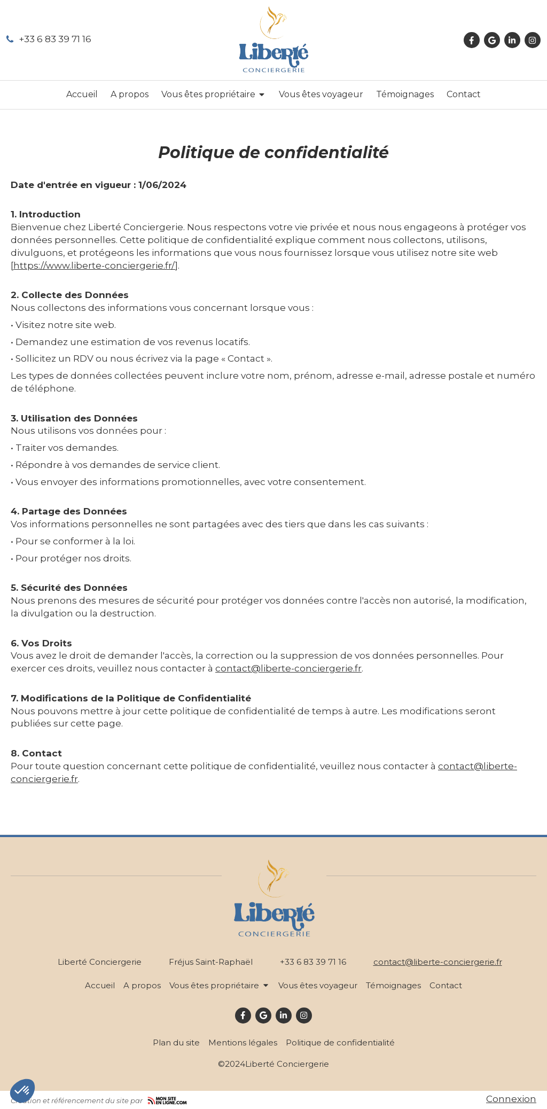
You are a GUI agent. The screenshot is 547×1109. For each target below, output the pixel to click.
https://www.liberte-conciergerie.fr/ (94, 265)
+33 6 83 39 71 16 (55, 39)
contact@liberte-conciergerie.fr (288, 668)
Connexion (511, 1099)
